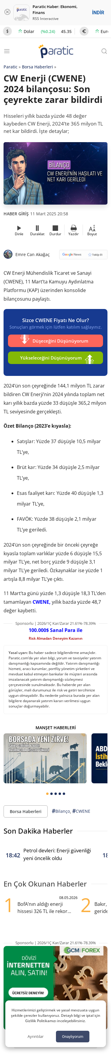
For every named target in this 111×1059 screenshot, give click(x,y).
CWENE (81, 811)
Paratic (10, 67)
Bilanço (61, 811)
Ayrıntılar (36, 1036)
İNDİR (98, 12)
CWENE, (42, 602)
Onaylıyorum (72, 1036)
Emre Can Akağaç (32, 254)
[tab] (47, 794)
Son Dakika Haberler (38, 831)
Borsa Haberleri (37, 67)
